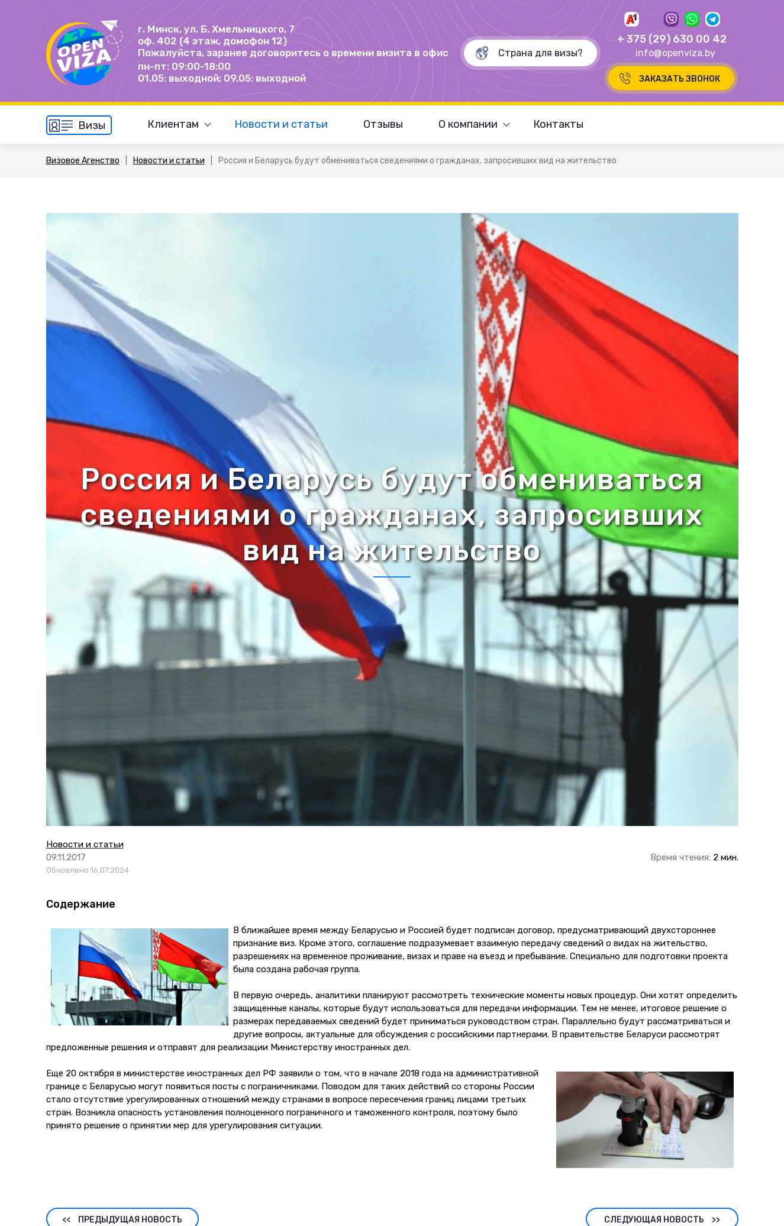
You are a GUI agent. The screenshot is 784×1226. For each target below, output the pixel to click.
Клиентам (173, 124)
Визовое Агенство (83, 161)
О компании (468, 124)
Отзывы (383, 124)
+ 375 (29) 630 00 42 (672, 39)
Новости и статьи (281, 124)
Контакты (558, 124)
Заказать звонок (679, 79)
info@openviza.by (675, 53)
